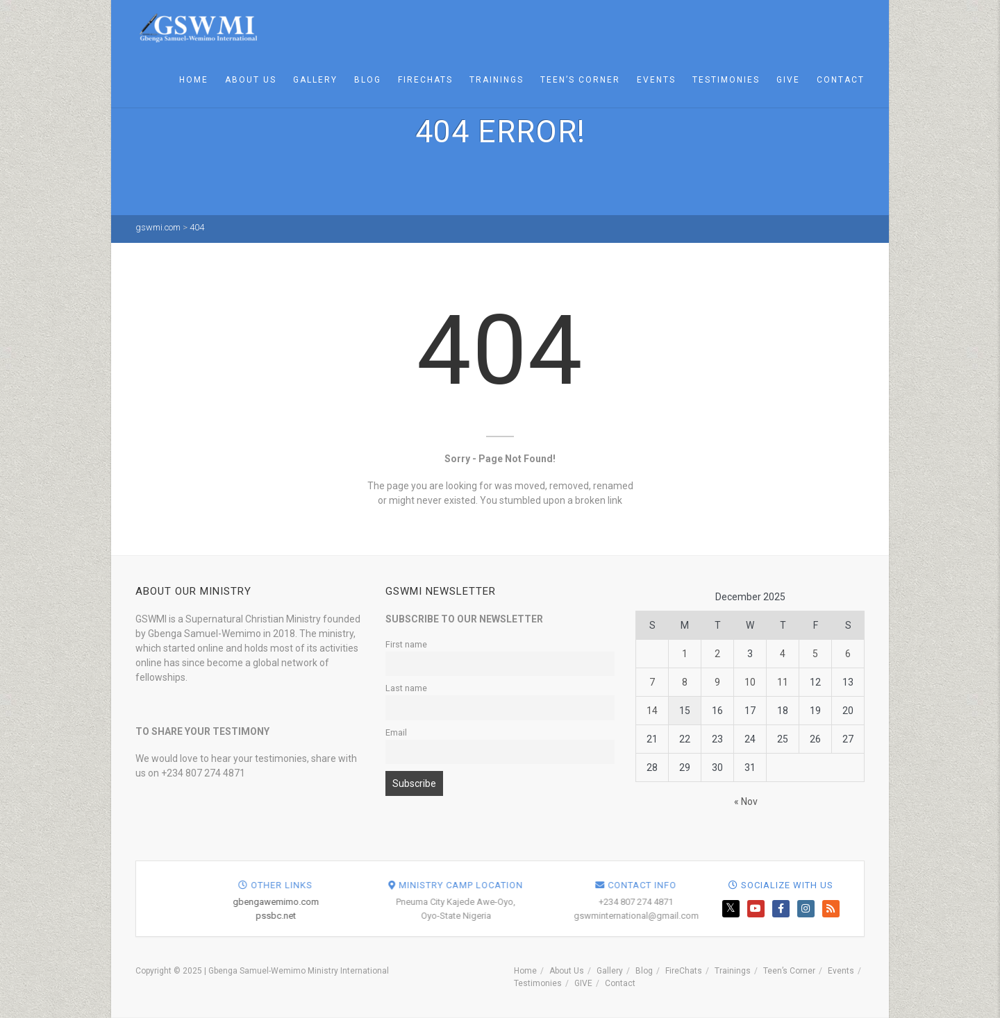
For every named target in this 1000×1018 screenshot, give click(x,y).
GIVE (788, 80)
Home (193, 80)
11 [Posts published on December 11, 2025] (782, 682)
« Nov (746, 801)
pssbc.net (484, 915)
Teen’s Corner (580, 80)
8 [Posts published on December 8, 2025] (685, 682)
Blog (367, 80)
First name (406, 644)
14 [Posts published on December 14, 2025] (652, 710)
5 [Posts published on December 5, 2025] (815, 653)
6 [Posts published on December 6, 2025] (848, 653)
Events (656, 80)
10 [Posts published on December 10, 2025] (750, 682)
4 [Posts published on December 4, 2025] (782, 653)
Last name (406, 688)
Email (396, 732)
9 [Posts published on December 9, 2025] (717, 682)
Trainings (496, 80)
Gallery (315, 80)
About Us (250, 80)
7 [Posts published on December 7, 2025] (652, 682)
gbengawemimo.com (484, 902)
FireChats (425, 80)
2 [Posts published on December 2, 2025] (717, 653)
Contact (841, 80)
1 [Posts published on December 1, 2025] (685, 653)
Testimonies (726, 80)
